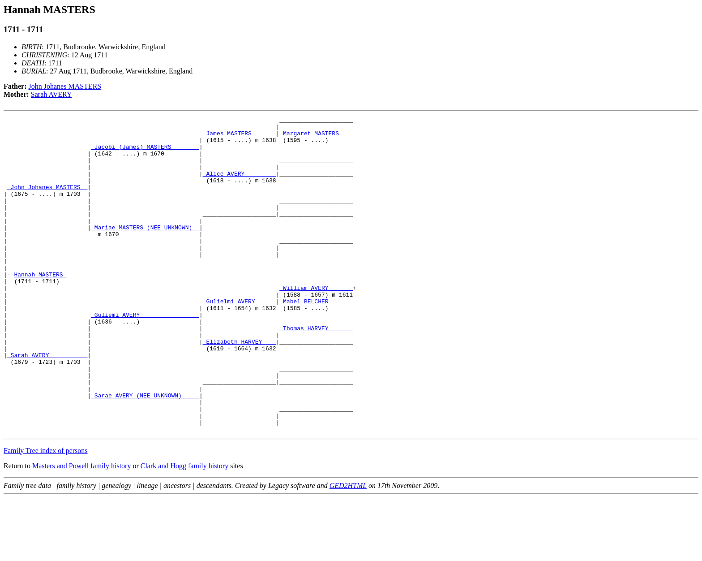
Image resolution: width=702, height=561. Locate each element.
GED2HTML (348, 548)
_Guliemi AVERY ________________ (145, 355)
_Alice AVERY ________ (239, 185)
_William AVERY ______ (316, 323)
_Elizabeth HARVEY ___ (239, 387)
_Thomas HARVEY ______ (316, 371)
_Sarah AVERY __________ (47, 403)
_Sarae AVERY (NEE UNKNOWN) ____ (145, 452)
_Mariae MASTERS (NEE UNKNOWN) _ (145, 250)
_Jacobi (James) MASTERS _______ (145, 153)
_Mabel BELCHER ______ (316, 339)
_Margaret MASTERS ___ (316, 137)
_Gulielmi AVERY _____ (239, 339)
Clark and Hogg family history (184, 529)
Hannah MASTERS (40, 306)
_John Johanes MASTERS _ (47, 202)
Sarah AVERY (51, 94)
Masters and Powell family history (81, 529)
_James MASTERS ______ (239, 137)
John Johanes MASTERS (65, 86)
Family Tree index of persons (46, 514)
